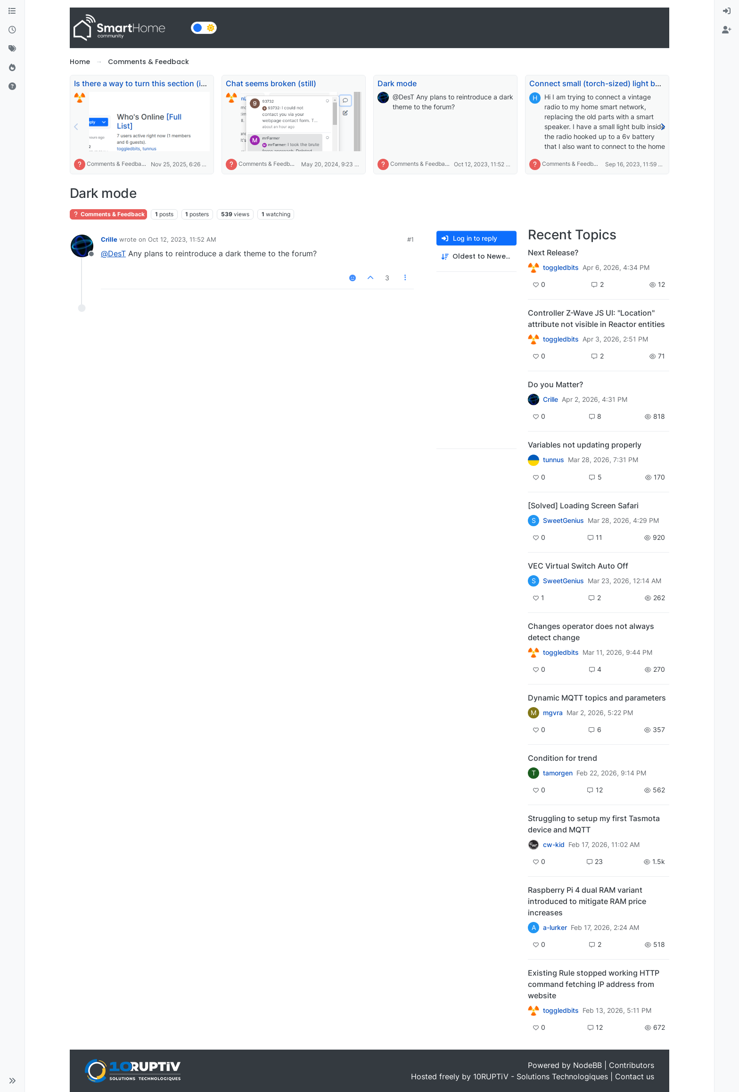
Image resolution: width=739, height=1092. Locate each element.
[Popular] (12, 67)
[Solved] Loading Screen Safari (583, 505)
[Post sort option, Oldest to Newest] (476, 256)
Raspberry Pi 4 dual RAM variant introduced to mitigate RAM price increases (587, 901)
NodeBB (587, 1065)
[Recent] (12, 30)
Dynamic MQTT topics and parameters (597, 697)
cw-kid (554, 844)
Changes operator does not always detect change (591, 631)
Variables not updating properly (584, 444)
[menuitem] (726, 11)
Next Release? (553, 252)
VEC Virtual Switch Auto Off (578, 565)
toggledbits (561, 267)
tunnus (553, 459)
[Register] (726, 30)
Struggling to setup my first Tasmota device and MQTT (594, 824)
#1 (410, 239)
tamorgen (558, 773)
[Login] (726, 11)
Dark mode (397, 83)
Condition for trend (562, 758)
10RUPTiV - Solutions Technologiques (540, 1076)
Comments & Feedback (117, 163)
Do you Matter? (555, 384)
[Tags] (12, 49)
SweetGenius (563, 520)
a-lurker (555, 927)
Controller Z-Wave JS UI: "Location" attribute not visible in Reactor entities (596, 318)
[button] (12, 1080)
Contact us (634, 1076)
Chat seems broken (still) (271, 83)
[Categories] (12, 11)
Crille (109, 239)
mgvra (553, 712)
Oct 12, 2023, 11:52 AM (182, 239)
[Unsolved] (12, 86)
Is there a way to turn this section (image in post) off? (170, 83)
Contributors (631, 1065)
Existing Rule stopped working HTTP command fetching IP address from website (593, 984)
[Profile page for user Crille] (82, 246)
